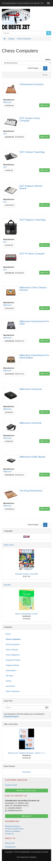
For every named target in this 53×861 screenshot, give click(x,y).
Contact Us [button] (26, 816)
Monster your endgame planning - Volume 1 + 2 (26, 753)
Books (8, 634)
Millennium (7, 102)
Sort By (45, 75)
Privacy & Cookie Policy (14, 829)
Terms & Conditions (12, 831)
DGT (5, 134)
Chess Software (12, 650)
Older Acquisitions (13, 691)
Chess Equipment (13, 644)
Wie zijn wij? (10, 843)
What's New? (9, 545)
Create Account (11, 785)
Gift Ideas (9, 676)
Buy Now (44, 105)
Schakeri (32, 857)
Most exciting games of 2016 (26, 614)
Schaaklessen (10, 847)
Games (8, 681)
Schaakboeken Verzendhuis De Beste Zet (23, 3)
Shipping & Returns (12, 826)
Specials (7, 585)
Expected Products (13, 660)
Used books (10, 686)
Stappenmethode (12, 665)
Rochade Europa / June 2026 (26, 574)
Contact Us (9, 834)
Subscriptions (11, 670)
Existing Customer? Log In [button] (26, 790)
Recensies (26, 772)
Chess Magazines (13, 655)
